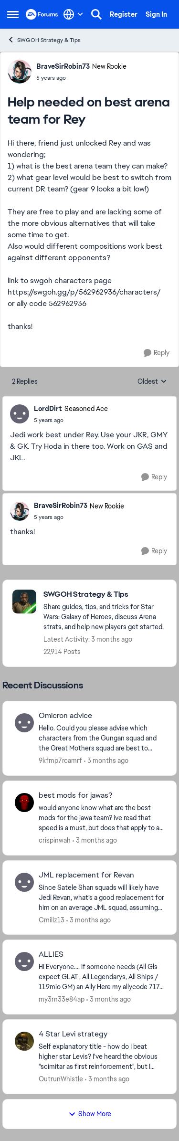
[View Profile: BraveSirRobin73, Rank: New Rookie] (20, 72)
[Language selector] (73, 14)
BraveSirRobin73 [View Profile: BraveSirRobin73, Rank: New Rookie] (63, 66)
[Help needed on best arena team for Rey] (71, 420)
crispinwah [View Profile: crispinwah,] (55, 840)
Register (123, 14)
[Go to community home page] (42, 14)
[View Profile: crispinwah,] (24, 802)
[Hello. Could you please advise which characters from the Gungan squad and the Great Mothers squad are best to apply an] (101, 738)
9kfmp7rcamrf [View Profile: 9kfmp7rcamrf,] (60, 760)
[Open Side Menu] (12, 14)
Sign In (156, 14)
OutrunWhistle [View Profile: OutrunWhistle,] (61, 1079)
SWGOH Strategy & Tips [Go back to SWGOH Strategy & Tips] (44, 40)
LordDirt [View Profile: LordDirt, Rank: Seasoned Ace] (48, 408)
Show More (89, 1113)
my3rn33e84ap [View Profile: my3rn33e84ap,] (61, 999)
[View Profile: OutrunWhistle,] (24, 1041)
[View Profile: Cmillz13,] (24, 882)
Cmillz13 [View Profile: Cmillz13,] (51, 919)
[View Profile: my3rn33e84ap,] (24, 961)
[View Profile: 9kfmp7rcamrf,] (24, 722)
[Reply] (156, 353)
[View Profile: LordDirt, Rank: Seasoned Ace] (19, 413)
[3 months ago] (106, 761)
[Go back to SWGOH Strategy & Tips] (105, 595)
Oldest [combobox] (152, 382)
